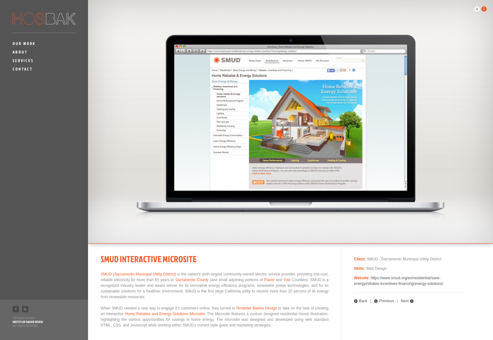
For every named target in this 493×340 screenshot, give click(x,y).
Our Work (24, 43)
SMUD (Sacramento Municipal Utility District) (138, 274)
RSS (25, 309)
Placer (269, 280)
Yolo (287, 280)
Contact (23, 69)
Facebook (16, 309)
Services (23, 60)
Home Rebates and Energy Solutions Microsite (165, 314)
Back (363, 301)
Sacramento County (192, 280)
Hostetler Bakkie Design (28, 322)
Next (405, 301)
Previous (386, 301)
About (20, 52)
